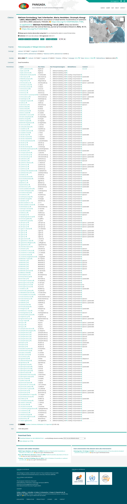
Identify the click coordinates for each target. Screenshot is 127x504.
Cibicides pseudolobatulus (26, 141)
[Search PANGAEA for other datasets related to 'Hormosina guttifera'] (31, 218)
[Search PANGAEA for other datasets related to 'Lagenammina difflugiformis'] (34, 242)
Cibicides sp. (23, 142)
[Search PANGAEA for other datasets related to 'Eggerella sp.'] (27, 180)
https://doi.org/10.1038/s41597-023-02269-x (35, 495)
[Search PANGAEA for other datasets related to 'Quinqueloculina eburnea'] (33, 328)
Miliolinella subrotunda (26, 270)
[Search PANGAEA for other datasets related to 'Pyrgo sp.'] (25, 322)
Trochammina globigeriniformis (28, 408)
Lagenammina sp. (24, 244)
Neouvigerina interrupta (26, 282)
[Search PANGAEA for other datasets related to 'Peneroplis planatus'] (30, 306)
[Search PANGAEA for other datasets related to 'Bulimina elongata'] (29, 118)
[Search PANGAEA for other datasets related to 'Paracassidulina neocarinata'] (34, 294)
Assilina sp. (23, 102)
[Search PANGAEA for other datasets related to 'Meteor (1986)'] (94, 58)
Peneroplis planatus (25, 306)
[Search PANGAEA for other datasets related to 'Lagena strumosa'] (29, 238)
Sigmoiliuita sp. (24, 362)
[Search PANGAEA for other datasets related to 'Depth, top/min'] (28, 70)
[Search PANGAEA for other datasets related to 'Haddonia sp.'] (27, 212)
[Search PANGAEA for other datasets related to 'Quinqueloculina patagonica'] (34, 330)
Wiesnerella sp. (24, 418)
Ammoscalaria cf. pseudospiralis (28, 94)
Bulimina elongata (24, 118)
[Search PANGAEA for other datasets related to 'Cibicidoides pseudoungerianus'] (36, 148)
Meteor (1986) (89, 58)
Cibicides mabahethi (25, 138)
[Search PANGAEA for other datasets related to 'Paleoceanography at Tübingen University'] (51, 47)
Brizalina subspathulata (26, 116)
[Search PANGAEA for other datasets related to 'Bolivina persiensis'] (30, 110)
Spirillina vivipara (24, 380)
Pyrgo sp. (22, 322)
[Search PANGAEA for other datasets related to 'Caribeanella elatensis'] (31, 126)
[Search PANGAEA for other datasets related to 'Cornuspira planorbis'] (31, 152)
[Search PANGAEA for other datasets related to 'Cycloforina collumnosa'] (32, 162)
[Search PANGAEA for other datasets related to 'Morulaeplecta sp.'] (29, 274)
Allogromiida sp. (24, 80)
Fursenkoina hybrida (25, 192)
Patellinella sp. (23, 300)
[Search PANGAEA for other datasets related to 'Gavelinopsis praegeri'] (31, 196)
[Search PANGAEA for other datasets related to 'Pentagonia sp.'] (28, 308)
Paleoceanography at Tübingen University (31, 47)
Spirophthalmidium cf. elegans (27, 394)
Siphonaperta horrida (25, 368)
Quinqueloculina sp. (25, 332)
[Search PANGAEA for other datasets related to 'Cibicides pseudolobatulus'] (34, 140)
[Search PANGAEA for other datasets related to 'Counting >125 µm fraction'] (81, 74)
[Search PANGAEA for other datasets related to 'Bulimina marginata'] (30, 120)
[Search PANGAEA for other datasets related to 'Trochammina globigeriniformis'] (36, 408)
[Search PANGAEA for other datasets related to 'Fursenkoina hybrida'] (31, 192)
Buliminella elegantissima (26, 122)
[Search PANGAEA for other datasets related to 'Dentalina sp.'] (27, 174)
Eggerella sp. (23, 180)
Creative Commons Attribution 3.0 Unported (38, 424)
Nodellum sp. (23, 288)
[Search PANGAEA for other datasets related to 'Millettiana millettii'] (29, 272)
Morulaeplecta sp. (24, 274)
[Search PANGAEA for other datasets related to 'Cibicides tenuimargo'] (31, 146)
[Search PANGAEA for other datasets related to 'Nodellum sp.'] (27, 288)
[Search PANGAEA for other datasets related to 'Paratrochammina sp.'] (31, 298)
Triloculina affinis (24, 404)
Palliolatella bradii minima (26, 292)
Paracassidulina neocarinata (27, 294)
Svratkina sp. (23, 398)
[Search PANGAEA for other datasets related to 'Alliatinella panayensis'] (31, 78)
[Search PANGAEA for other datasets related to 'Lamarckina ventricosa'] (32, 246)
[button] (107, 28)
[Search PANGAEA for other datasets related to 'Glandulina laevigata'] (31, 198)
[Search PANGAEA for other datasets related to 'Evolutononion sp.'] (29, 186)
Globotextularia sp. (25, 206)
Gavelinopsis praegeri (25, 196)
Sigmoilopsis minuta (25, 364)
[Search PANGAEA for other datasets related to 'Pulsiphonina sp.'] (29, 316)
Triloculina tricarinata (25, 406)
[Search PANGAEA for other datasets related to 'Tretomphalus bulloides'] (32, 400)
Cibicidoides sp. (24, 150)
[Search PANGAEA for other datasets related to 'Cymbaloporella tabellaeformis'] (36, 170)
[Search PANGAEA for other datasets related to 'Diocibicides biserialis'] (31, 176)
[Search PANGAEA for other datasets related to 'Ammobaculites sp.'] (30, 82)
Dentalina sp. (23, 174)
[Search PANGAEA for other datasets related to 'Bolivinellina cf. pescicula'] (33, 114)
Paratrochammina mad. (26, 296)
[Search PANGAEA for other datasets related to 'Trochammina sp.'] (29, 410)
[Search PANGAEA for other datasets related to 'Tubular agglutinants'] (31, 420)
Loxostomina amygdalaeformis (28, 256)
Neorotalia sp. (23, 278)
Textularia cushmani (25, 402)
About (117, 8)
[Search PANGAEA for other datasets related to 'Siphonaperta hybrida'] (31, 366)
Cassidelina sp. (24, 128)
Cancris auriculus (24, 124)
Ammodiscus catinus (25, 85)
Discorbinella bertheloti (26, 178)
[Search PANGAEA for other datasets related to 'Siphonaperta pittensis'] (32, 370)
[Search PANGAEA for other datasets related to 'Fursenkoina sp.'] (28, 194)
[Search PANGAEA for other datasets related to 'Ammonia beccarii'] (29, 88)
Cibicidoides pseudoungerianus (28, 148)
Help (112, 8)
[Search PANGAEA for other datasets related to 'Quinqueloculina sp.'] (30, 332)
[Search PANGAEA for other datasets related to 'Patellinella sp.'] (28, 300)
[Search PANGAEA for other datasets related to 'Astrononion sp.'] (28, 104)
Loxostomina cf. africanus (26, 250)
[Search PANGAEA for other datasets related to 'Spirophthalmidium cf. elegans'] (35, 394)
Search (103, 8)
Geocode (84, 69)
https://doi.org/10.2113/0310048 (34, 29)
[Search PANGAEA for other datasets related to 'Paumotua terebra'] (30, 304)
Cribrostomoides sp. (25, 155)
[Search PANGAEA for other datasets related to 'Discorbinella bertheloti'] (32, 178)
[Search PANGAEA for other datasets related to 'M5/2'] (79, 58)
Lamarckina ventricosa (25, 246)
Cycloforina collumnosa (26, 162)
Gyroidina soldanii (24, 210)
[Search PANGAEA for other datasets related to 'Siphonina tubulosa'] (30, 372)
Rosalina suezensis (24, 354)
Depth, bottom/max (25, 73)
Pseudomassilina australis (26, 314)
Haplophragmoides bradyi (26, 216)
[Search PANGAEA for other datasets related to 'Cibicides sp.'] (27, 142)
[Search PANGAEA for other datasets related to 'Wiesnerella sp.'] (28, 418)
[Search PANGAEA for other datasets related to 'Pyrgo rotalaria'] (28, 320)
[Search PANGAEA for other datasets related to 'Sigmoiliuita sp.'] (28, 362)
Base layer (105, 42)
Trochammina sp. (24, 410)
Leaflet (100, 42)
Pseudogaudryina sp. (25, 312)
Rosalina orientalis (24, 352)
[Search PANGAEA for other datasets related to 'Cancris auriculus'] (29, 124)
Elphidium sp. (23, 182)
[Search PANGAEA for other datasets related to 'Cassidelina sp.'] (28, 128)
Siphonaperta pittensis (25, 370)
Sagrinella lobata (24, 358)
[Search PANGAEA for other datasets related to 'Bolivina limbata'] (28, 108)
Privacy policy (41, 499)
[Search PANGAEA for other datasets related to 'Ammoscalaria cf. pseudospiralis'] (37, 94)
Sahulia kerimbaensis (25, 360)
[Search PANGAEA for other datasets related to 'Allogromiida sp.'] (29, 80)
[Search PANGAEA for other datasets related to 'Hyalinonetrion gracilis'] (32, 220)
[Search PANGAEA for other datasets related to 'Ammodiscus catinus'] (31, 84)
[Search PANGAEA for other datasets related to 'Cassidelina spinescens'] (32, 130)
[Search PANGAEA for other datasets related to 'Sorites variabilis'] (29, 378)
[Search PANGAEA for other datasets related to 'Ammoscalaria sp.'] (29, 96)
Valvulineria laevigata (25, 414)
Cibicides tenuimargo (25, 146)
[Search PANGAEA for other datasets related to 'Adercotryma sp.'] (29, 76)
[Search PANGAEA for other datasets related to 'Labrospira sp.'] (28, 222)
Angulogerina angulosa (26, 101)
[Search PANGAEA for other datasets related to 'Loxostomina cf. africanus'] (33, 250)
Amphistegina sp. (24, 99)
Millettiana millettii (24, 272)
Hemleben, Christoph (69, 17)
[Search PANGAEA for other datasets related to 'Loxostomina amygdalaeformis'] (36, 256)
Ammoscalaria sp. (24, 97)
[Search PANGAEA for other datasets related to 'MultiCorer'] (117, 58)
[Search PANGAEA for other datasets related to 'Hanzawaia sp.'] (28, 214)
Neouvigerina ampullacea (26, 280)
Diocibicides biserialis (25, 176)
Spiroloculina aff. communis (27, 384)
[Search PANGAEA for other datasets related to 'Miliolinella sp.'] (27, 260)
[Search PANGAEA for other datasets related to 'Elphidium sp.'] (27, 182)
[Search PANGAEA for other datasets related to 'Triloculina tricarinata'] (31, 406)
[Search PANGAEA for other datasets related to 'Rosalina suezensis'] (30, 354)
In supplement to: (26, 24)
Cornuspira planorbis (25, 152)
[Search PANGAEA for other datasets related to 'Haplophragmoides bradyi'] (34, 216)
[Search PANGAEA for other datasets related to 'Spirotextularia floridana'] (32, 396)
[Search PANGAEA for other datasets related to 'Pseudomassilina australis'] (33, 314)
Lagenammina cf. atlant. (26, 240)
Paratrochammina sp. (25, 298)
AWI (123, 42)
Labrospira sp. (23, 222)
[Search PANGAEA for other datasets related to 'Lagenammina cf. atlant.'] (32, 240)
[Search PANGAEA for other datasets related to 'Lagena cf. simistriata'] (31, 228)
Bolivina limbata (24, 108)
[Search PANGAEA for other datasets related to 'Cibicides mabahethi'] (31, 138)
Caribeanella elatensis (25, 127)
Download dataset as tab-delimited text (32, 438)
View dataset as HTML (26, 441)
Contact (122, 8)
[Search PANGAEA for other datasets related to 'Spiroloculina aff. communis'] (34, 384)
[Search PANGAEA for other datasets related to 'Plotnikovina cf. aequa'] (31, 310)
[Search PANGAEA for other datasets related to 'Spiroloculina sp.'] (29, 390)
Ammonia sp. (23, 90)
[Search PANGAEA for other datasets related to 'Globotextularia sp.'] (30, 206)
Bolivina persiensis (24, 111)
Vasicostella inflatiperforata (27, 416)
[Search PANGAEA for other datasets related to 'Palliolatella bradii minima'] (33, 292)
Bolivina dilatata (24, 106)
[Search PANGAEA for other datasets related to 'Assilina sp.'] (26, 102)
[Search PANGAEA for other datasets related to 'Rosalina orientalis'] (30, 352)
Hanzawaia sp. (23, 214)
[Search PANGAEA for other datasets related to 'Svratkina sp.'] (27, 398)
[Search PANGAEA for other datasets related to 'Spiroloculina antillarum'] (32, 386)
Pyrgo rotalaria (24, 320)
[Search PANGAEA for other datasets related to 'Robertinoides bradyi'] (31, 350)
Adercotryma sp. (24, 76)
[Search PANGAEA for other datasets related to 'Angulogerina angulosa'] (32, 100)
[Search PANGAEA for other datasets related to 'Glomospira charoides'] (32, 208)
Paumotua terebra (24, 304)
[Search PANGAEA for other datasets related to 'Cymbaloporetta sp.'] (30, 172)
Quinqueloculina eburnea (26, 328)
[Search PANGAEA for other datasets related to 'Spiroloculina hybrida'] (31, 382)
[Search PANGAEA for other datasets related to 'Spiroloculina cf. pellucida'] (33, 388)
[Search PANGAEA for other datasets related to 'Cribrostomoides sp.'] (31, 154)
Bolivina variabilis (24, 113)
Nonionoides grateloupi (26, 290)
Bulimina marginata (25, 120)
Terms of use (30, 499)
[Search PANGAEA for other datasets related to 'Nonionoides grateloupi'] (32, 290)
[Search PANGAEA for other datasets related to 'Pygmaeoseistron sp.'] (31, 318)
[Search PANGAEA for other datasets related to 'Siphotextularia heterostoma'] (35, 374)
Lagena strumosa (24, 238)
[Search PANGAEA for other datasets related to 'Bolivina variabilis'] (29, 112)
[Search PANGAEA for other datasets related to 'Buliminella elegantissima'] (33, 122)
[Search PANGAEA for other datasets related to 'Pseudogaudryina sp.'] (31, 312)
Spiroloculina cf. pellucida (26, 388)
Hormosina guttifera (25, 218)
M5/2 (76, 58)
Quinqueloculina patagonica (27, 330)
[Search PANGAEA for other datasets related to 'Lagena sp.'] (26, 230)
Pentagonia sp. (24, 308)
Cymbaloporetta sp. (25, 172)
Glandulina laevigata (25, 198)
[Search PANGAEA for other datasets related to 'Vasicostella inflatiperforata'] (34, 416)
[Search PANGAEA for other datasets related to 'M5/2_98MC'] (26, 58)
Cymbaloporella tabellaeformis (28, 170)
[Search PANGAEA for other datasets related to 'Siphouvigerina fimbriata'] (33, 376)
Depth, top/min (24, 71)
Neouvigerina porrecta (25, 284)
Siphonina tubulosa (25, 372)
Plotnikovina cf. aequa (25, 310)
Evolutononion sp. (24, 186)
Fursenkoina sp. (24, 194)
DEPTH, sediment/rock (25, 69)
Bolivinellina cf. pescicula (26, 115)
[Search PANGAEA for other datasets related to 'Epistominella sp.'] (29, 184)
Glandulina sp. (23, 200)
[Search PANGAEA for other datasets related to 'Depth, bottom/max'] (30, 72)
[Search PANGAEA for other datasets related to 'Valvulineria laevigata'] (31, 414)
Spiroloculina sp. (24, 390)
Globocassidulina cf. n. (25, 202)
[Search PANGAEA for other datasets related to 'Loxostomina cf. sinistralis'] (33, 252)
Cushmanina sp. (24, 158)
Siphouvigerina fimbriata (26, 376)
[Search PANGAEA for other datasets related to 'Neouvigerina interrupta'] (32, 282)
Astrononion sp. (24, 104)
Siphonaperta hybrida (25, 366)
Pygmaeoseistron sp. (25, 318)
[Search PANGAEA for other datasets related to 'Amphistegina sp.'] (29, 98)
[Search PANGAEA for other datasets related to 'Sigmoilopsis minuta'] (30, 364)
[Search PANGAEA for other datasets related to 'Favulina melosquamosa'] (32, 190)
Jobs (56, 499)
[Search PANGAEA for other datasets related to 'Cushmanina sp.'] (28, 158)
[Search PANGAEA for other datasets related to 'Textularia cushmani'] (30, 402)
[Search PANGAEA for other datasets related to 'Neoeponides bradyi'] (31, 276)
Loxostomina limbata (25, 254)
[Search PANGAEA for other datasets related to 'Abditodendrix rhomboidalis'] (35, 74)
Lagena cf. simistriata (25, 228)
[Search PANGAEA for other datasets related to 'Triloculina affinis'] (29, 404)
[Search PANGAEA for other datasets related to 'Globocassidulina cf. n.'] (32, 202)
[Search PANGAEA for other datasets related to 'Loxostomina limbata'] (31, 254)
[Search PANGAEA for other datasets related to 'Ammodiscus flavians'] (31, 86)
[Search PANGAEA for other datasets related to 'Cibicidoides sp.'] (28, 150)
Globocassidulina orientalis (27, 204)
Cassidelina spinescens (26, 130)
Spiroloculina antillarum (26, 386)
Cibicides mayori (24, 134)
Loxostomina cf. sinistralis (26, 252)
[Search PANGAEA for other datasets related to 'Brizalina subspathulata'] (32, 116)
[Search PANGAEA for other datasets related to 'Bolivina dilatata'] (28, 106)
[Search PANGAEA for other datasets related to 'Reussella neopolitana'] (31, 348)
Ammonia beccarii (24, 89)
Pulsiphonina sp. (24, 316)
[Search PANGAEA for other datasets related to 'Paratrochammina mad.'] (32, 296)
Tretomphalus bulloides (26, 400)
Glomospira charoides (25, 208)
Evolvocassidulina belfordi (26, 188)
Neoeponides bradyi (25, 276)
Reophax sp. (23, 342)
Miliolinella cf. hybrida (25, 258)
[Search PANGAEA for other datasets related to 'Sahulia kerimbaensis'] (31, 360)
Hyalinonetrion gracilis (25, 220)
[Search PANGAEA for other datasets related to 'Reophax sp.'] (27, 342)
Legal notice (20, 499)
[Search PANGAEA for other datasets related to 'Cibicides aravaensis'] (31, 136)
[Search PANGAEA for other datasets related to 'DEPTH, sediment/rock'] (31, 68)
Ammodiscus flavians (25, 87)
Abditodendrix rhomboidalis (27, 75)
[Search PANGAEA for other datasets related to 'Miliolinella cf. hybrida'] (31, 258)
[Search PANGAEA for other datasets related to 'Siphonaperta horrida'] (31, 368)
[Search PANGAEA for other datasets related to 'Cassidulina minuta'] (30, 132)
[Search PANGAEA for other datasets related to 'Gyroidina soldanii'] (30, 210)
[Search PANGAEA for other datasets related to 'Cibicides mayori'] (29, 134)
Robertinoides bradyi (25, 350)
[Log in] (124, 1)
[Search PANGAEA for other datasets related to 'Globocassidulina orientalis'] (34, 204)
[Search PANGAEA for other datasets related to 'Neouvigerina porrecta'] (32, 284)
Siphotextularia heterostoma (27, 374)
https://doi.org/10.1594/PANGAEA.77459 (67, 22)
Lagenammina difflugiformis (27, 242)
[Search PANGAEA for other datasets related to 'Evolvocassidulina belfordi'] (33, 188)
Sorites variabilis (24, 378)
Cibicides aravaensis (25, 136)
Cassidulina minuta (25, 132)
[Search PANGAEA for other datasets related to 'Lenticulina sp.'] (27, 248)
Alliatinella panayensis (25, 78)
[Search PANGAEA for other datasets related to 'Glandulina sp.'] (28, 200)
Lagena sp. (23, 230)
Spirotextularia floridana (26, 396)
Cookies (49, 499)
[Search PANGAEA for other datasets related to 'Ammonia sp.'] (27, 90)
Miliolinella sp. (23, 260)
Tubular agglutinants (25, 420)
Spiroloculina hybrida (25, 382)
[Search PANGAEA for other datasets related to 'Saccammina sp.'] (28, 356)
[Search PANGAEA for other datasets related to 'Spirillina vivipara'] (29, 380)
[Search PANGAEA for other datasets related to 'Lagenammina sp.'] (29, 244)
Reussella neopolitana (25, 348)
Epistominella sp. (24, 184)
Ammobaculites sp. (25, 83)
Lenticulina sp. (23, 248)
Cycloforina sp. (24, 164)
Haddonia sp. (23, 212)
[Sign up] (121, 1)
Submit (108, 8)
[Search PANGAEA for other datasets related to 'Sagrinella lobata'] (29, 358)
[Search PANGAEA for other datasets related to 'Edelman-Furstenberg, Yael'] (66, 70)
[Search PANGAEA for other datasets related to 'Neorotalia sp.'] (28, 278)
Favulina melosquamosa (26, 190)
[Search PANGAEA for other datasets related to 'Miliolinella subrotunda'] (32, 270)
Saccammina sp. (24, 356)
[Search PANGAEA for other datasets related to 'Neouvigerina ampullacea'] (33, 280)
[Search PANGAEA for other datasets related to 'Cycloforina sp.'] (28, 164)
